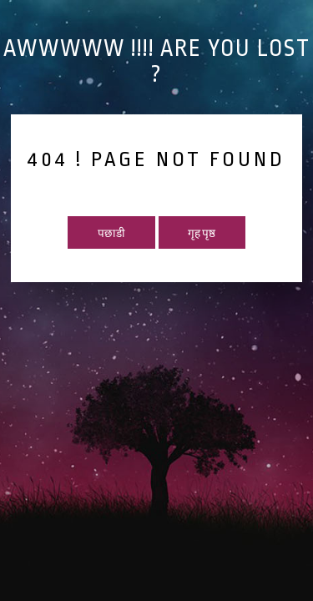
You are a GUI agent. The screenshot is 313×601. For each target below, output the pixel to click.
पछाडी (111, 234)
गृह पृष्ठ (201, 234)
